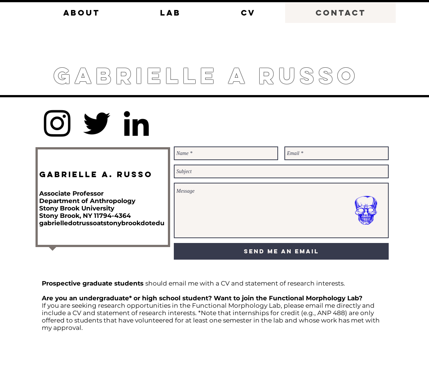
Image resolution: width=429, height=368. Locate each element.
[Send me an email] (281, 251)
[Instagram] (57, 123)
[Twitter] (97, 123)
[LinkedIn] (136, 123)
